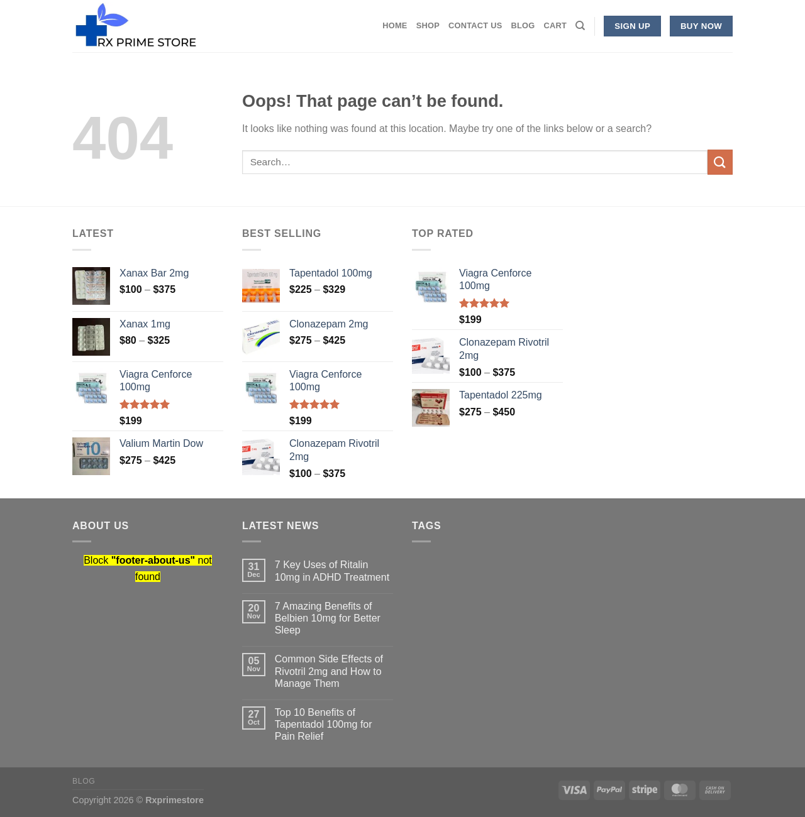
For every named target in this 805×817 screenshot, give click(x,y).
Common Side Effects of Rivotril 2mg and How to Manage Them (329, 671)
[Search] (580, 26)
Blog (523, 25)
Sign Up (632, 26)
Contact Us (475, 25)
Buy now (701, 26)
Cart (555, 25)
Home (394, 25)
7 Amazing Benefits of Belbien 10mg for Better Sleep (327, 618)
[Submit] (720, 162)
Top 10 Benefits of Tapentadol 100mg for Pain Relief (323, 724)
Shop (428, 25)
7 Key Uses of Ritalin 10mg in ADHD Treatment (332, 570)
